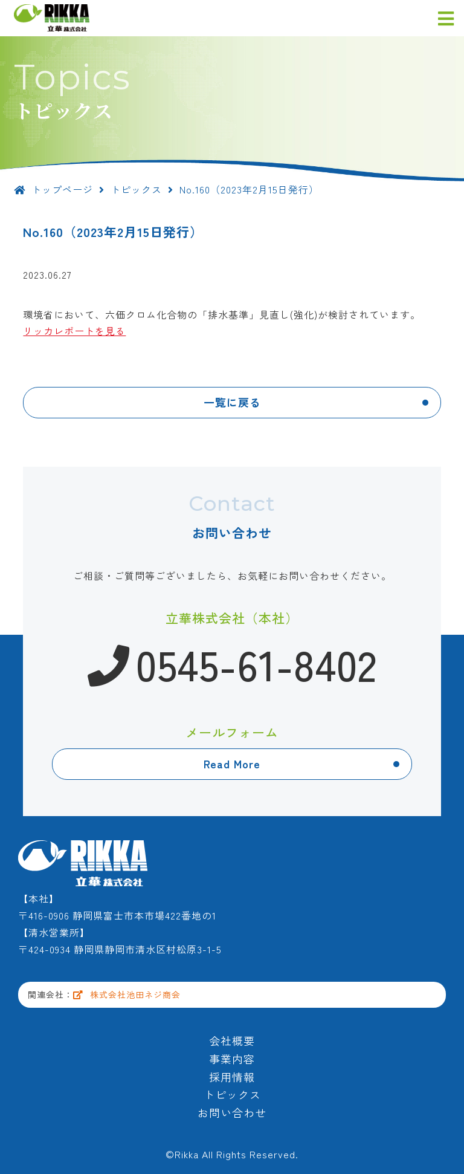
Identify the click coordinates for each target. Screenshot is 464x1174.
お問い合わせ (232, 1112)
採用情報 (232, 1077)
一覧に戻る (232, 402)
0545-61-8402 (232, 663)
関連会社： (104, 994)
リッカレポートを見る (74, 330)
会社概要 (232, 1040)
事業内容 (232, 1058)
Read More (232, 763)
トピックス (136, 189)
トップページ (53, 189)
